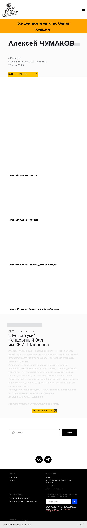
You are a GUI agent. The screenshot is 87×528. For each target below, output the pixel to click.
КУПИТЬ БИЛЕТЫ (17, 74)
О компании (13, 477)
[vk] (39, 459)
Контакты (12, 480)
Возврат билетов (51, 485)
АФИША (48, 477)
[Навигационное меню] (83, 10)
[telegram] (48, 459)
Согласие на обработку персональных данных (24, 501)
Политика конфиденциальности (19, 498)
